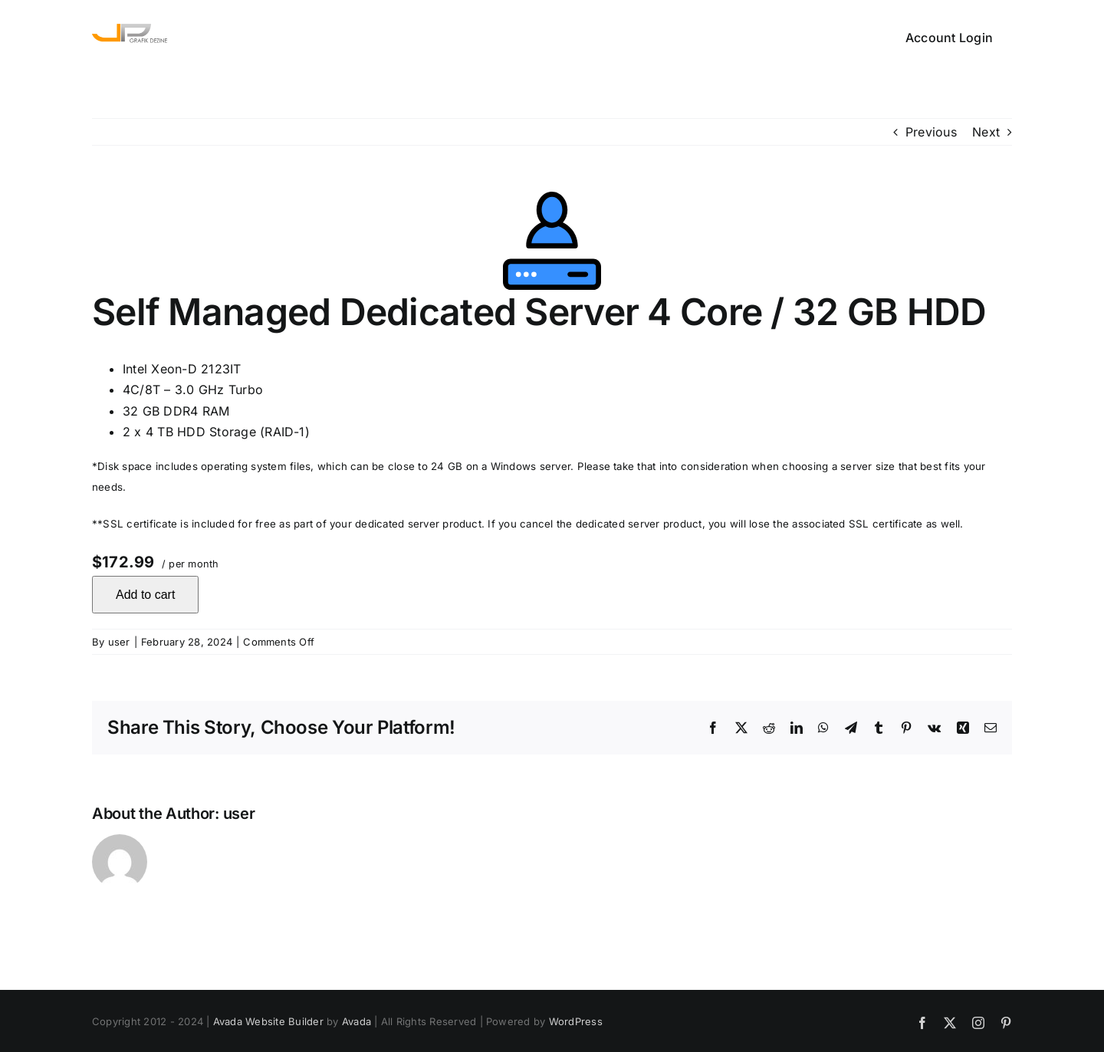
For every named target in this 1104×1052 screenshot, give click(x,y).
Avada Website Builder (268, 1021)
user (119, 642)
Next (986, 132)
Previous (931, 132)
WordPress (576, 1021)
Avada (356, 1021)
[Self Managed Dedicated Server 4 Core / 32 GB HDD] (552, 241)
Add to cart (145, 594)
